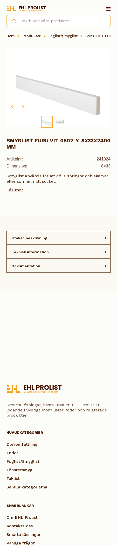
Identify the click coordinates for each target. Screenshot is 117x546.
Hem (10, 36)
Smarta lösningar (23, 534)
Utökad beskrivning (29, 238)
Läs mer (14, 189)
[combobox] (58, 21)
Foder (12, 452)
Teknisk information (30, 252)
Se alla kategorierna (26, 487)
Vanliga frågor (20, 543)
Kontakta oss (19, 525)
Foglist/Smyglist (63, 36)
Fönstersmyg (19, 469)
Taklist (13, 478)
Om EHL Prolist (22, 517)
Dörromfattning (22, 444)
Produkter (32, 36)
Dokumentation (26, 266)
